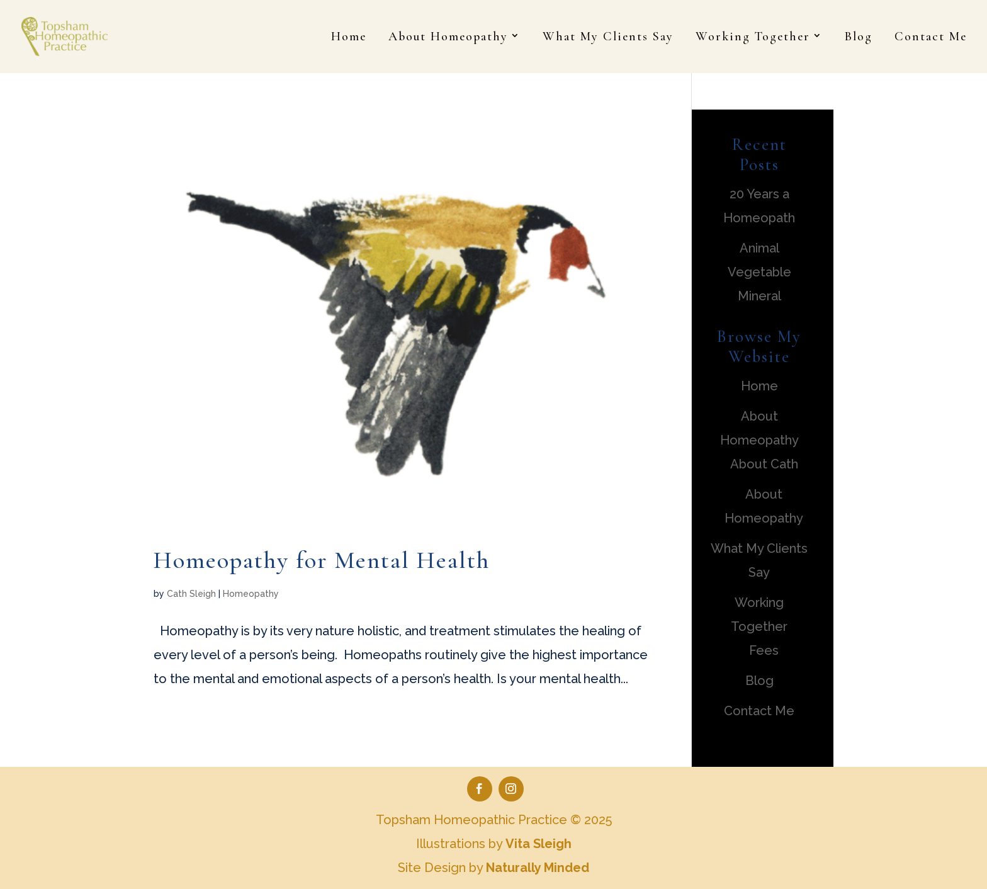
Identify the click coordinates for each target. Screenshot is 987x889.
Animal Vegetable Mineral (759, 272)
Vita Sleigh (538, 843)
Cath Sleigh (191, 594)
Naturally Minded (537, 867)
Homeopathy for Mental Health (322, 560)
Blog (858, 38)
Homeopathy (251, 594)
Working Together (753, 38)
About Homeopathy (448, 38)
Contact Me (930, 38)
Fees (764, 650)
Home (348, 38)
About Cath (764, 464)
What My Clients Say (608, 38)
